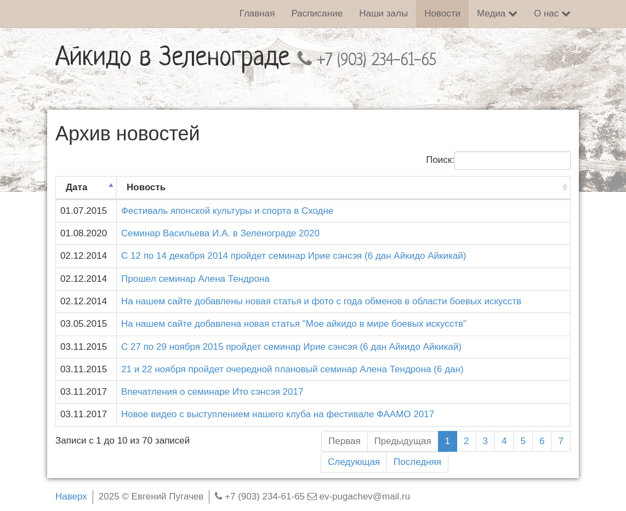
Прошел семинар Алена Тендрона (195, 279)
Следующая (354, 462)
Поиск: (498, 160)
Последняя (417, 462)
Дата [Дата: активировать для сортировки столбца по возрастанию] (76, 187)
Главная (257, 13)
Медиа (497, 13)
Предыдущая (402, 441)
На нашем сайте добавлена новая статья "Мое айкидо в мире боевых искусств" (293, 324)
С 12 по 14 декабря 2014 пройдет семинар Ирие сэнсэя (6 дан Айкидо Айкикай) (293, 256)
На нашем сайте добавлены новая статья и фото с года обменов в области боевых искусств (321, 301)
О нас (552, 13)
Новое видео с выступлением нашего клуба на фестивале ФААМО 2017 (277, 414)
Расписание (317, 13)
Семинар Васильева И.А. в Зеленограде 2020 (220, 233)
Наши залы (383, 13)
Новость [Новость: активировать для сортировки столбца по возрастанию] (146, 187)
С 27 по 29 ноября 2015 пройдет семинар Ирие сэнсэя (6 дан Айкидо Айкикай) (291, 347)
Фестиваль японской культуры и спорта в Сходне (227, 211)
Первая (344, 441)
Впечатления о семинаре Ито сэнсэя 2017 (212, 392)
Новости (442, 13)
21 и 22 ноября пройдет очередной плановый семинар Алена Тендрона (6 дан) (292, 369)
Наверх (71, 496)
